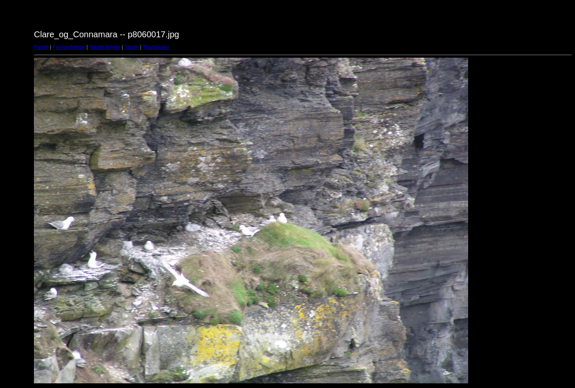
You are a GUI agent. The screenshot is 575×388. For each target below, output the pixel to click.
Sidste (131, 47)
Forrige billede (69, 47)
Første (41, 47)
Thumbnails (155, 47)
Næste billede (104, 47)
